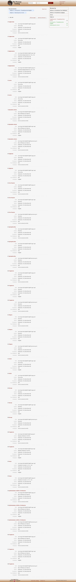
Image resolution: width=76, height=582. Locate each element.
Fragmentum (11, 21)
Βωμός (10, 461)
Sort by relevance (41, 17)
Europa (10, 388)
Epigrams (11, 153)
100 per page (32, 17)
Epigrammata (12, 51)
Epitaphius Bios (12, 227)
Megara (10, 314)
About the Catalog (35, 580)
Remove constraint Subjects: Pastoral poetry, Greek (26, 13)
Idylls (10, 358)
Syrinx (10, 80)
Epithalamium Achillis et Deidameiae (17, 490)
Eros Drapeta (12, 183)
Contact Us (42, 580)
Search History (62, 1)
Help (60, 4)
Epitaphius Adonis (12, 109)
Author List (62, 2)
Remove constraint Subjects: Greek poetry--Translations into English (33, 10)
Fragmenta (11, 270)
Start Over (44, 9)
